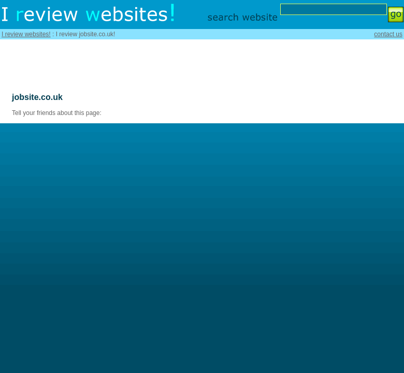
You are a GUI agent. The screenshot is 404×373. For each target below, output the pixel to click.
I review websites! (26, 34)
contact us (388, 34)
